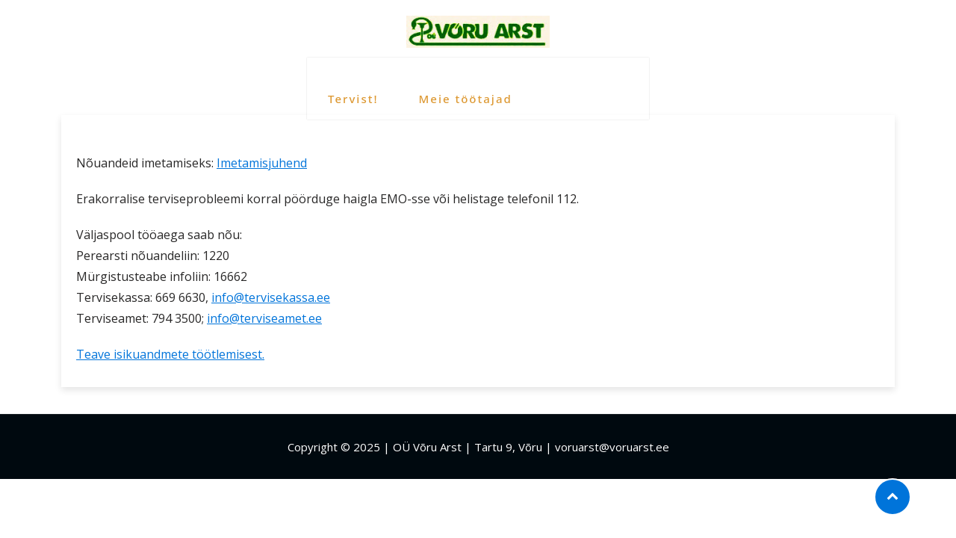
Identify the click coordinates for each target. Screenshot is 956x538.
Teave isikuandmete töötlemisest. (170, 354)
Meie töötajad (463, 82)
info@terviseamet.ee (264, 318)
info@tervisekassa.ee (270, 297)
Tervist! (352, 82)
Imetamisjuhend (262, 163)
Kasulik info (589, 82)
